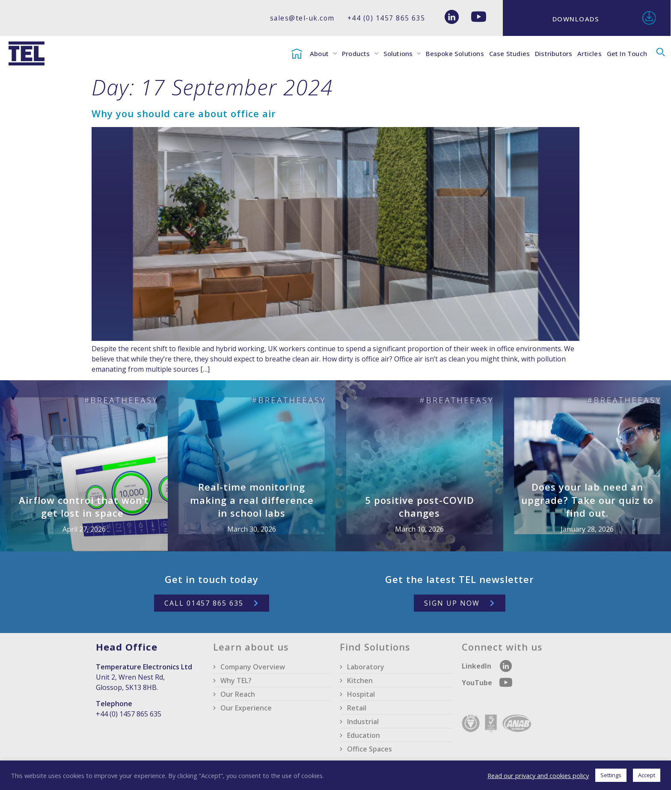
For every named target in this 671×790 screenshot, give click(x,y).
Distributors (553, 53)
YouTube (478, 682)
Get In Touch (627, 53)
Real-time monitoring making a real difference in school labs (252, 500)
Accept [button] (646, 775)
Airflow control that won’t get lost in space (84, 507)
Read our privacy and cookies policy (538, 775)
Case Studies (509, 53)
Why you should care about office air (184, 113)
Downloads (576, 19)
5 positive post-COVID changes (419, 507)
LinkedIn (476, 666)
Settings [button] (610, 775)
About (323, 53)
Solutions (402, 53)
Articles (589, 53)
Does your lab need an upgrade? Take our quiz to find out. (587, 500)
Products (360, 53)
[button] (660, 52)
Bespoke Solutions (455, 53)
